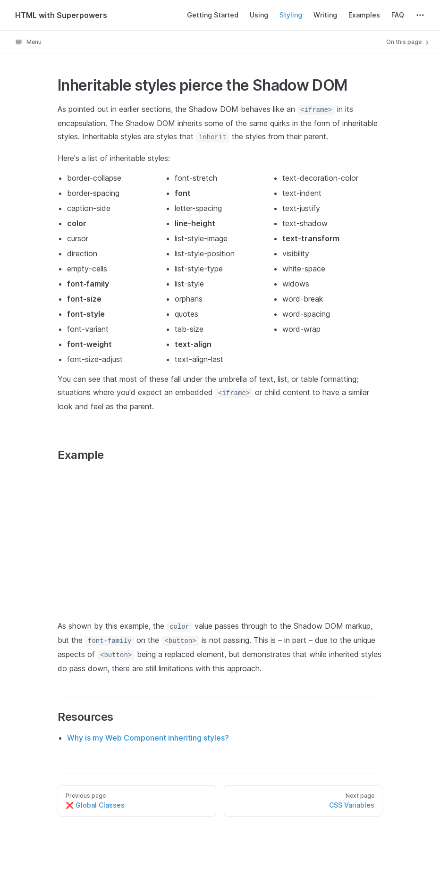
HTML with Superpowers (61, 15)
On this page (408, 42)
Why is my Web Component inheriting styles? (148, 737)
